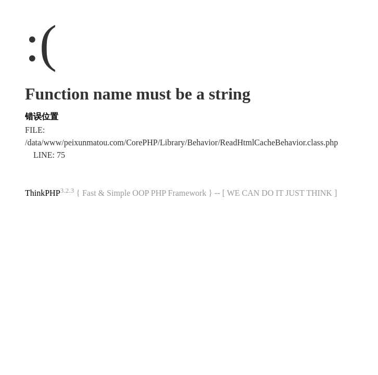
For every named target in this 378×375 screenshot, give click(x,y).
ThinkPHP (42, 193)
